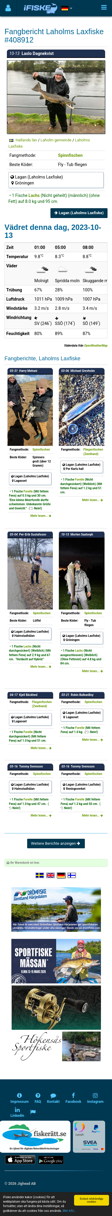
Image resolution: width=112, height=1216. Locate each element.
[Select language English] (50, 875)
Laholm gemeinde (56, 140)
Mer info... (69, 1210)
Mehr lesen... (40, 515)
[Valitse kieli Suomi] (72, 875)
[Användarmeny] (8, 8)
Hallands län (26, 140)
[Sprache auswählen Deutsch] (61, 875)
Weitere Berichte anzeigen (56, 843)
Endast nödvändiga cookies (91, 1200)
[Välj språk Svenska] (40, 875)
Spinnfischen (70, 155)
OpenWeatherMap (96, 345)
